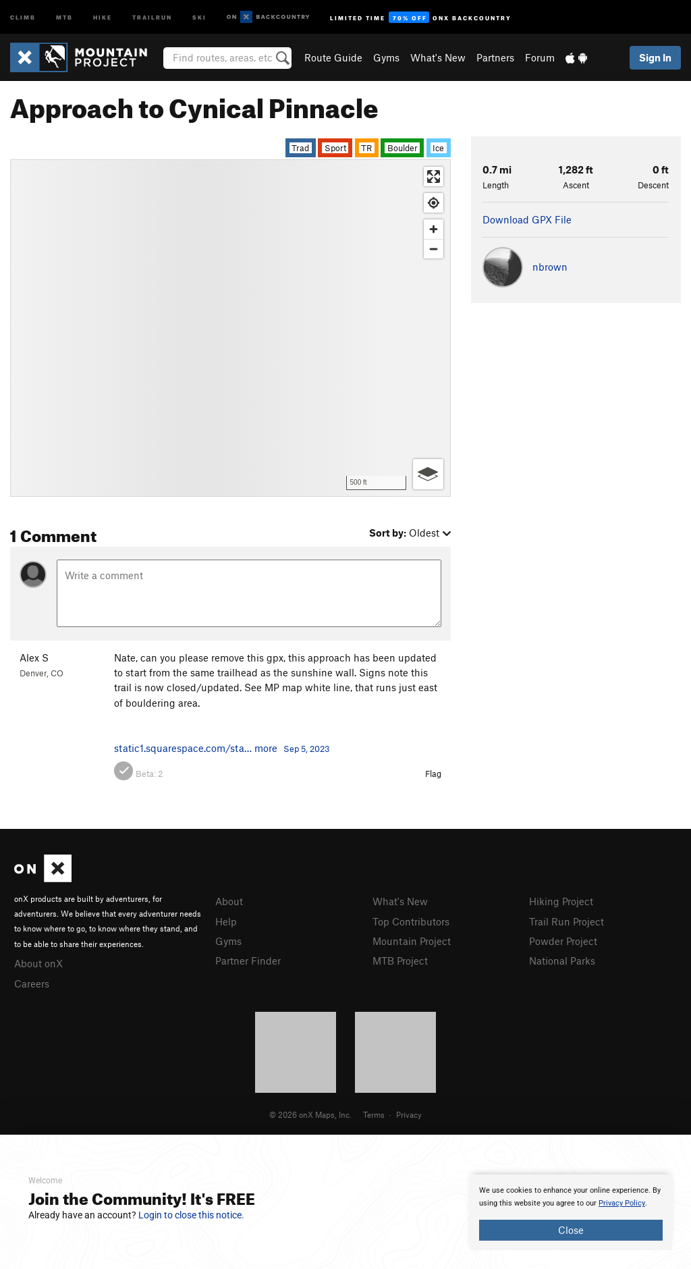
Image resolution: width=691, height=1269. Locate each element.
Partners (495, 57)
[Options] (428, 474)
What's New (438, 57)
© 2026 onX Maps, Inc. (310, 1114)
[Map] (230, 328)
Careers (31, 983)
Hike (102, 16)
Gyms (386, 57)
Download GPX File (527, 219)
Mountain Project (411, 941)
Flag (433, 773)
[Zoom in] (433, 229)
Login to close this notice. (191, 1215)
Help (226, 921)
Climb (23, 16)
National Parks (562, 960)
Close (571, 1230)
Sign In (655, 57)
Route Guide (333, 57)
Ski (199, 16)
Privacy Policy (622, 1203)
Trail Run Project (566, 921)
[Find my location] (433, 203)
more (265, 748)
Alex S (34, 657)
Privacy (409, 1114)
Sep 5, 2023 (306, 748)
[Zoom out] (433, 249)
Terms (374, 1114)
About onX (38, 963)
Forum (540, 57)
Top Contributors (410, 921)
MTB (64, 16)
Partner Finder (248, 960)
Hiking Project (561, 901)
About (229, 901)
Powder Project (563, 941)
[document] (571, 1212)
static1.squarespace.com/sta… (183, 748)
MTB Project (400, 960)
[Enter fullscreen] (433, 176)
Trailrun (152, 16)
